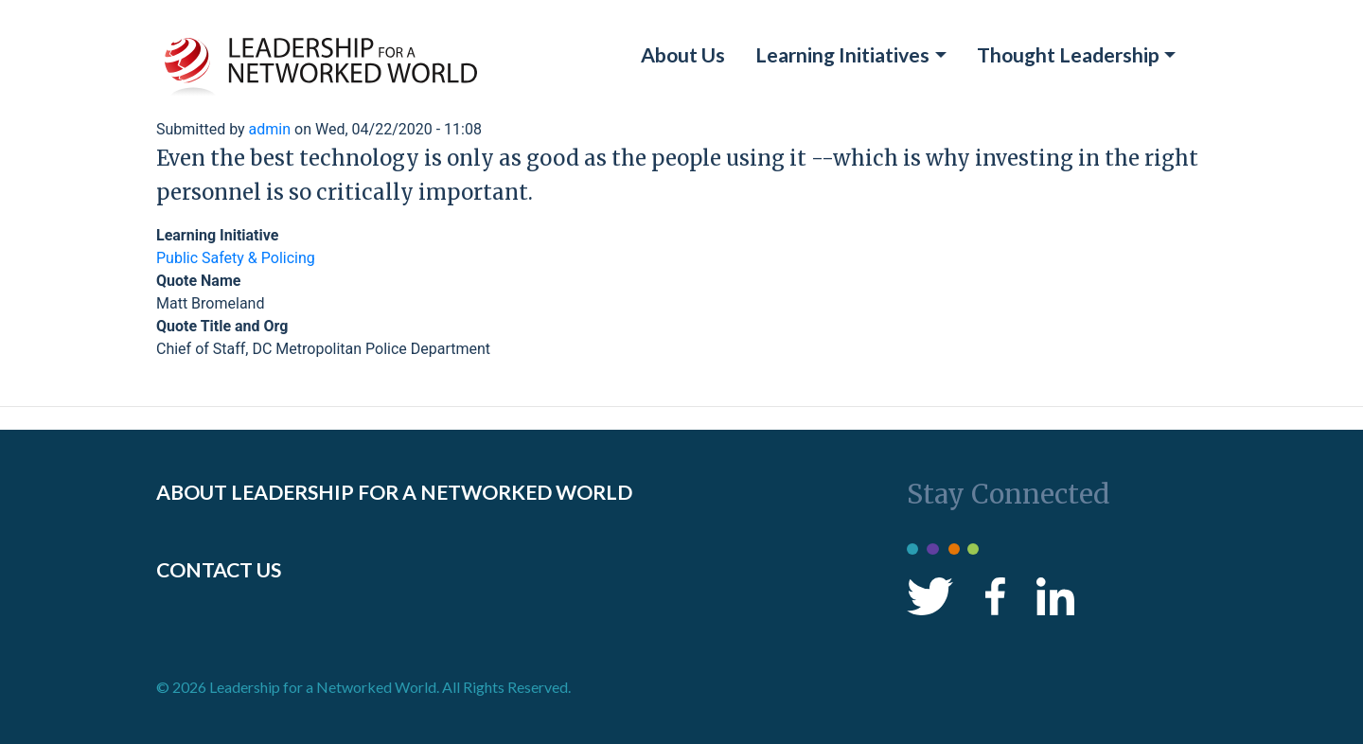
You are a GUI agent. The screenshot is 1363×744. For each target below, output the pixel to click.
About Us (683, 55)
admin (270, 129)
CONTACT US (218, 570)
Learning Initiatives (842, 55)
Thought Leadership (1068, 55)
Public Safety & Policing (235, 258)
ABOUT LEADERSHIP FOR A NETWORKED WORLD (394, 492)
